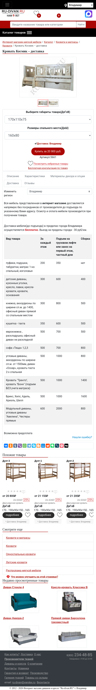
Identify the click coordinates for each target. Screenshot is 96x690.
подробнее (12, 515)
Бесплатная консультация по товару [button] (48, 168)
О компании (34, 663)
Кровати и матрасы (18, 537)
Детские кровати (16, 562)
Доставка (13, 183)
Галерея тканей (14, 677)
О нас (37, 654)
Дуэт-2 (70, 460)
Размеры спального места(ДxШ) (48, 128)
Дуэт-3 (6, 460)
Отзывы (29, 183)
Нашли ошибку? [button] (82, 437)
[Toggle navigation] (7, 4)
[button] (17, 33)
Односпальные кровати (21, 554)
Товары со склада (36, 677)
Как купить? (11, 654)
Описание (13, 176)
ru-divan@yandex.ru (23, 682)
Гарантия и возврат (16, 673)
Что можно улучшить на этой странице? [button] (34, 576)
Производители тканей (18, 659)
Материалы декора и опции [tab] (68, 176)
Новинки (23, 668)
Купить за (48, 151)
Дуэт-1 (38, 460)
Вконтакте (43, 682)
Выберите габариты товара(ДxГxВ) (48, 112)
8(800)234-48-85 (73, 14)
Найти (81, 24)
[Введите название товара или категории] (43, 24)
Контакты (10, 668)
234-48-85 (79, 654)
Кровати (11, 546)
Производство (39, 673)
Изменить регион (10, 193)
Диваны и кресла (15, 663)
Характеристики (35, 176)
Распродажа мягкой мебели (23, 570)
